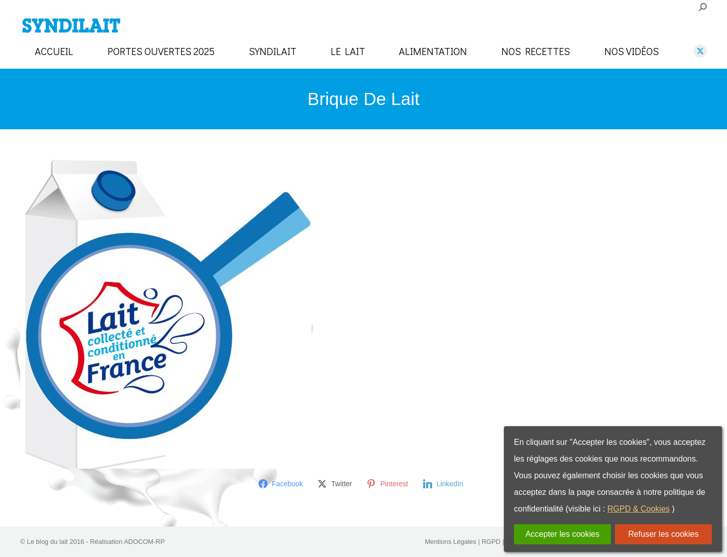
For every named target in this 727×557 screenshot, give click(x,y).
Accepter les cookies (563, 534)
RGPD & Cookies (638, 508)
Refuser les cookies (663, 534)
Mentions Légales (450, 541)
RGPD (491, 541)
